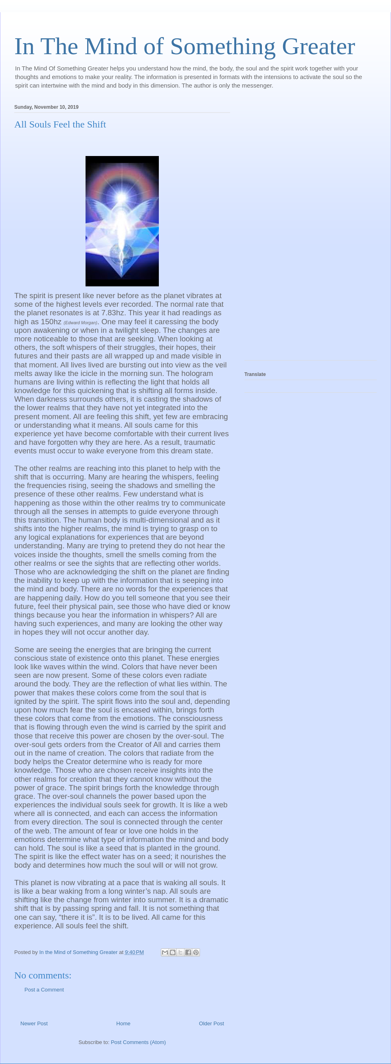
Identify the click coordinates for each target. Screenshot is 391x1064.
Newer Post (34, 1023)
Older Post (211, 1023)
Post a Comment (44, 990)
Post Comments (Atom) (138, 1042)
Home (123, 1023)
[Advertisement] (277, 230)
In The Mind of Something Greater (184, 46)
